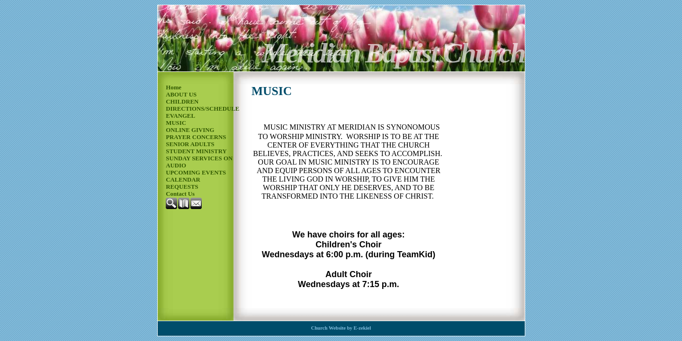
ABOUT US (181, 94)
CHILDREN (182, 101)
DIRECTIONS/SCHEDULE (202, 108)
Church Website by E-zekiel (341, 328)
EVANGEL (180, 116)
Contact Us (180, 194)
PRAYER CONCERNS (196, 137)
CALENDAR (183, 179)
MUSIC (176, 123)
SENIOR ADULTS (190, 144)
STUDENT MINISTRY (196, 151)
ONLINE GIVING (190, 130)
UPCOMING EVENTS (196, 172)
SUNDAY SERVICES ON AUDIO (199, 162)
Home (173, 87)
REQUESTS (182, 187)
